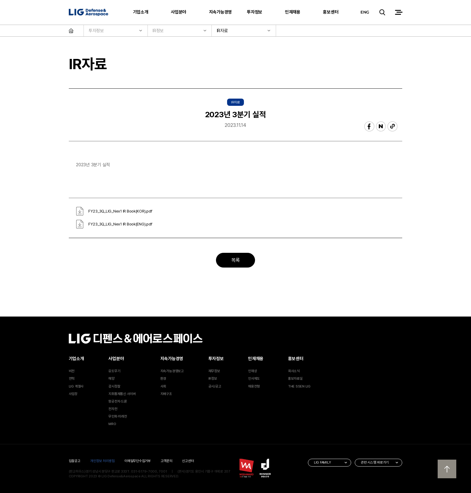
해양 (111, 378)
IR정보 (212, 378)
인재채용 (292, 12)
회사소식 (294, 371)
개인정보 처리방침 (102, 461)
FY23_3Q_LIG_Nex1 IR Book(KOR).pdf (120, 211)
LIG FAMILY (322, 462)
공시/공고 (214, 386)
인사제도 (254, 378)
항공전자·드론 (117, 401)
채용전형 (254, 386)
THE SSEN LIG (299, 386)
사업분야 (178, 12)
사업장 (73, 394)
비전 (72, 371)
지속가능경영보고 (172, 371)
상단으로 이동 (447, 469)
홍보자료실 (295, 378)
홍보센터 (330, 12)
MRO (112, 424)
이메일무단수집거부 (137, 461)
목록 (235, 260)
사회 (163, 386)
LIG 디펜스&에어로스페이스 (88, 12)
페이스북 (369, 126)
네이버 (381, 126)
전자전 (112, 409)
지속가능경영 (220, 12)
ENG (364, 12)
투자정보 (254, 12)
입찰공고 (75, 461)
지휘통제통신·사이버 (122, 394)
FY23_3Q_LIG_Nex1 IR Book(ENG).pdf (120, 224)
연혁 (72, 378)
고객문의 (166, 461)
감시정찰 (114, 386)
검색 (381, 12)
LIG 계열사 (76, 386)
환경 (163, 378)
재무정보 (214, 371)
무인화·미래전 (117, 416)
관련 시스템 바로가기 (375, 462)
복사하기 (392, 126)
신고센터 (188, 461)
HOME (76, 31)
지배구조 (166, 394)
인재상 (252, 371)
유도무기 (114, 371)
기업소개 (140, 12)
